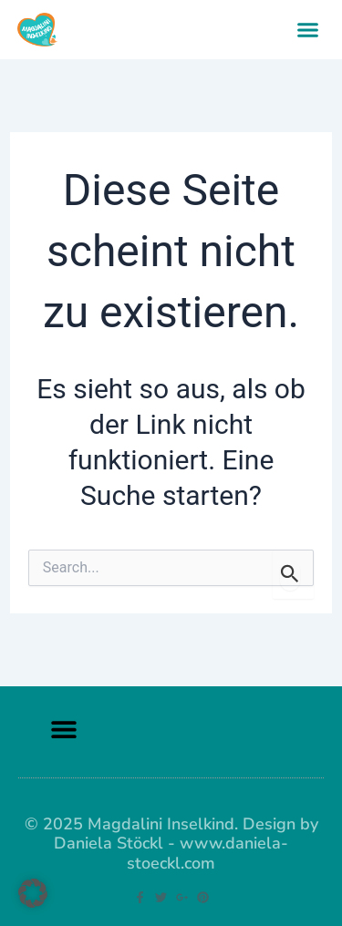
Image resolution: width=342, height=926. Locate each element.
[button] (308, 30)
